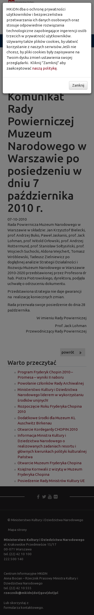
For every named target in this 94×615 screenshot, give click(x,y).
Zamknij (78, 85)
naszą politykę (44, 68)
